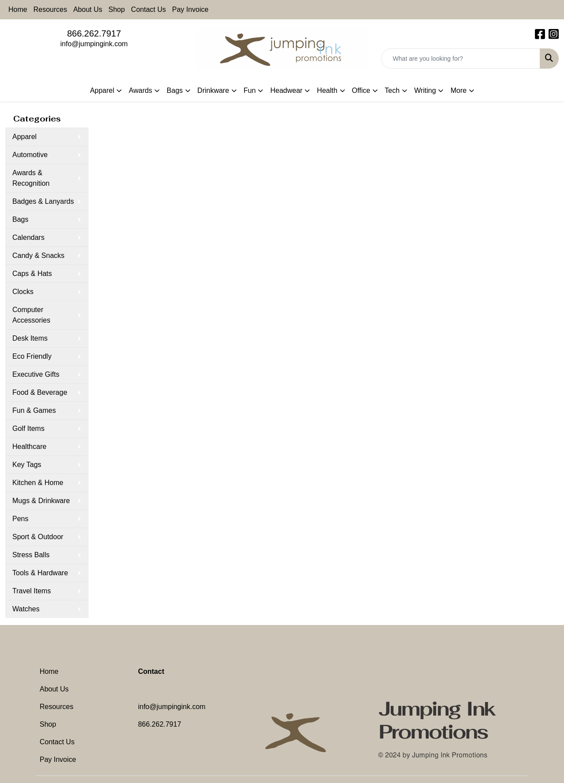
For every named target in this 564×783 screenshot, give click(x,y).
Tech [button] (392, 90)
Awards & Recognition (31, 178)
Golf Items (28, 428)
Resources (50, 9)
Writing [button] (425, 90)
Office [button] (361, 90)
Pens (20, 518)
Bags (20, 219)
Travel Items (31, 591)
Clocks (22, 291)
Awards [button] (140, 90)
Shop (116, 9)
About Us (87, 9)
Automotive (30, 154)
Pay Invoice (190, 9)
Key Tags (26, 464)
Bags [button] (174, 90)
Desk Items (30, 338)
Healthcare (29, 446)
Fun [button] (250, 90)
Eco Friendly (32, 356)
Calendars (28, 237)
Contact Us (148, 9)
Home (17, 9)
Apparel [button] (102, 90)
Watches (26, 609)
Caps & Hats (32, 273)
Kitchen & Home (37, 482)
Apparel (24, 136)
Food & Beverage (39, 392)
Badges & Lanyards (43, 201)
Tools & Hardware (40, 573)
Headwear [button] (286, 90)
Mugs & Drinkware (41, 500)
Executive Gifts (35, 374)
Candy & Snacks (38, 255)
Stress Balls (30, 555)
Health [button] (327, 90)
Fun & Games (34, 410)
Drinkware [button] (213, 90)
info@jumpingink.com (94, 44)
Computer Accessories (31, 315)
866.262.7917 (94, 33)
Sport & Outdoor (37, 536)
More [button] (458, 90)
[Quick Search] (460, 58)
